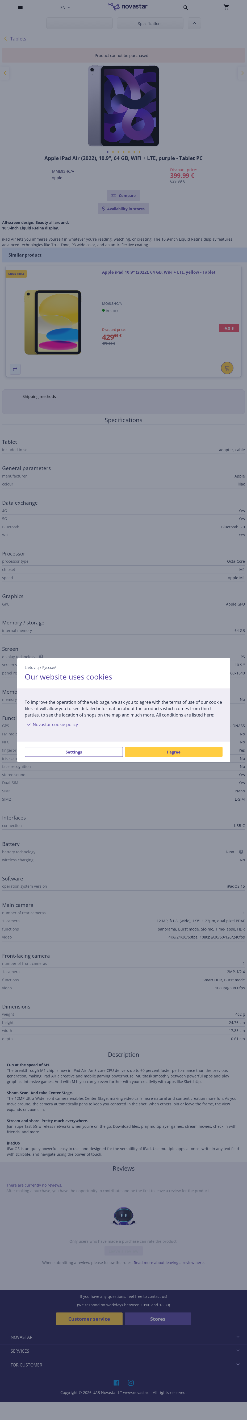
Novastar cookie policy (51, 724)
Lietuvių (32, 667)
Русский (49, 667)
